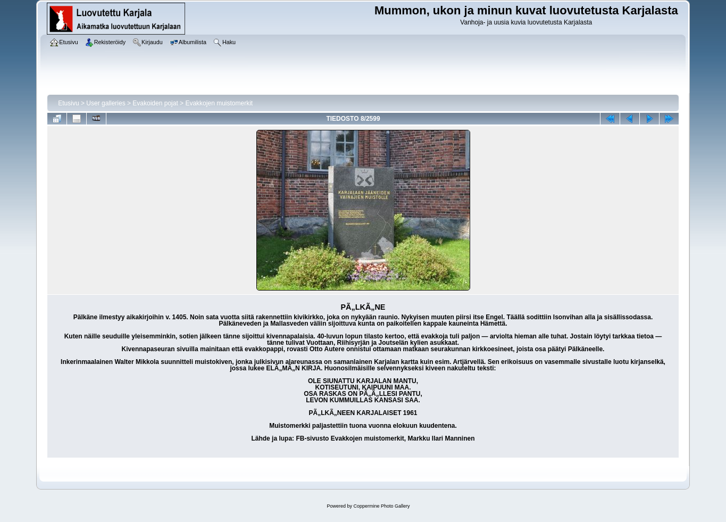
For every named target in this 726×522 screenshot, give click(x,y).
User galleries (105, 103)
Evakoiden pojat (155, 103)
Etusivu (68, 103)
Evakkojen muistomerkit (219, 103)
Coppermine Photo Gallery (381, 506)
